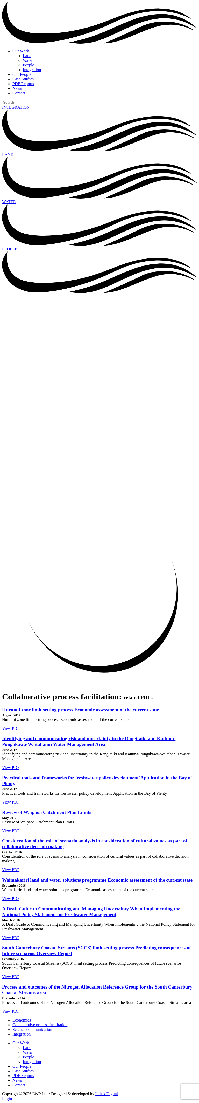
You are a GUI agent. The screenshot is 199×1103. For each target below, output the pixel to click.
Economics (21, 1020)
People (28, 65)
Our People (21, 74)
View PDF (10, 728)
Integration (32, 69)
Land (27, 55)
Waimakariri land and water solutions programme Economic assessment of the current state (97, 880)
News (17, 88)
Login (7, 1098)
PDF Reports (23, 83)
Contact (18, 93)
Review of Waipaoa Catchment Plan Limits (46, 812)
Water (28, 60)
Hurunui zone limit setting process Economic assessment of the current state (80, 709)
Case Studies (23, 79)
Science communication (32, 1029)
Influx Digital (106, 1094)
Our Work (20, 51)
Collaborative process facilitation (39, 1025)
